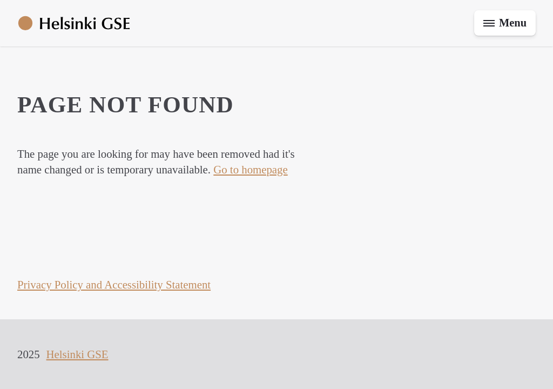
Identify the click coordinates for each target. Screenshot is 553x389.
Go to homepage (250, 169)
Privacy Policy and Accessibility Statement (114, 284)
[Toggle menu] (504, 23)
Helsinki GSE (77, 354)
